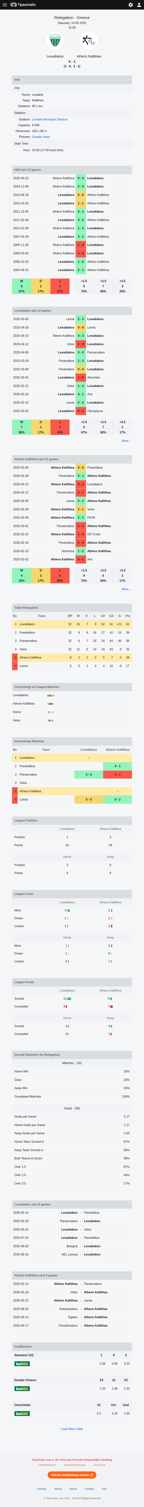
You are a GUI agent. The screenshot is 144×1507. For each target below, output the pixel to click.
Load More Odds (72, 1429)
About (73, 1488)
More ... (127, 440)
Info (104, 1488)
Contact (89, 1488)
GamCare (100, 1464)
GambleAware (47, 1464)
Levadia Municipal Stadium (50, 119)
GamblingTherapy (75, 1464)
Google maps (41, 136)
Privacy (41, 1488)
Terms (58, 1488)
